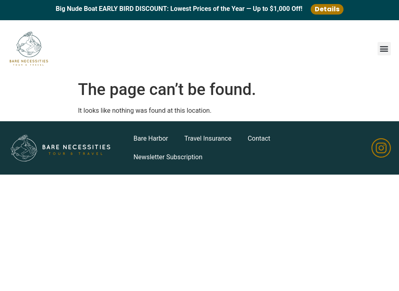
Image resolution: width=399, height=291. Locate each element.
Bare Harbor (151, 138)
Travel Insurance (207, 138)
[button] (384, 48)
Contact (259, 138)
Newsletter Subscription (168, 157)
